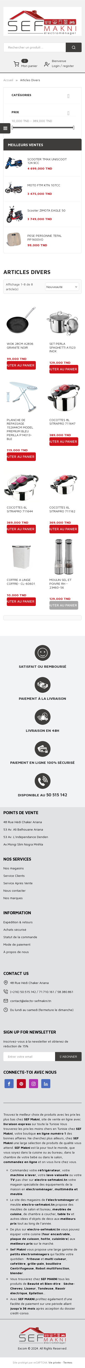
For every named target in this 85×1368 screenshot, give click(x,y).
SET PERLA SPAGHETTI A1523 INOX (62, 347)
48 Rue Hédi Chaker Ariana (22, 822)
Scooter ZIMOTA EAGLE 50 (46, 210)
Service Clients (14, 875)
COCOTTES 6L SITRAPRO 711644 (20, 509)
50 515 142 (56, 794)
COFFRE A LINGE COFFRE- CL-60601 (21, 581)
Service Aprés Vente (18, 883)
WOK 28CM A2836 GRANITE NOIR (20, 345)
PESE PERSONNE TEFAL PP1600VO (44, 237)
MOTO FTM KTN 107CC (43, 185)
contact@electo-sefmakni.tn (30, 1001)
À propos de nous (16, 952)
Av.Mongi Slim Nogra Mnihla (23, 844)
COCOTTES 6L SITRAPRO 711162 (62, 509)
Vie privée (55, 1362)
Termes (67, 1362)
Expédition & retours (18, 922)
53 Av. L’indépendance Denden (25, 837)
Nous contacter (14, 890)
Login (56, 66)
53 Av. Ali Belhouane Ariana (23, 829)
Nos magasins (13, 868)
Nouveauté (62, 287)
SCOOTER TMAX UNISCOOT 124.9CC (47, 161)
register (68, 66)
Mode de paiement (16, 944)
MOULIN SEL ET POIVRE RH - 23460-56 (60, 583)
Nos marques (13, 898)
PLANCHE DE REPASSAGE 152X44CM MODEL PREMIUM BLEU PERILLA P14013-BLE (20, 429)
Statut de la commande (20, 937)
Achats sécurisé (14, 929)
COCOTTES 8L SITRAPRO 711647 (62, 422)
